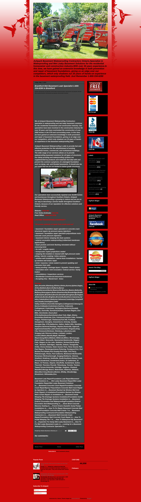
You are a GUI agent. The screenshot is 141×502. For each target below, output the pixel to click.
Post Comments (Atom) (62, 451)
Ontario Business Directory (96, 288)
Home (59, 447)
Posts (36, 490)
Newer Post (38, 447)
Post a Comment (41, 439)
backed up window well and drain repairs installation (97, 160)
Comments (38, 493)
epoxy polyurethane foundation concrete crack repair (96, 178)
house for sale (93, 184)
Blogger (89, 498)
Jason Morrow (76, 498)
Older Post (79, 447)
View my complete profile (97, 291)
